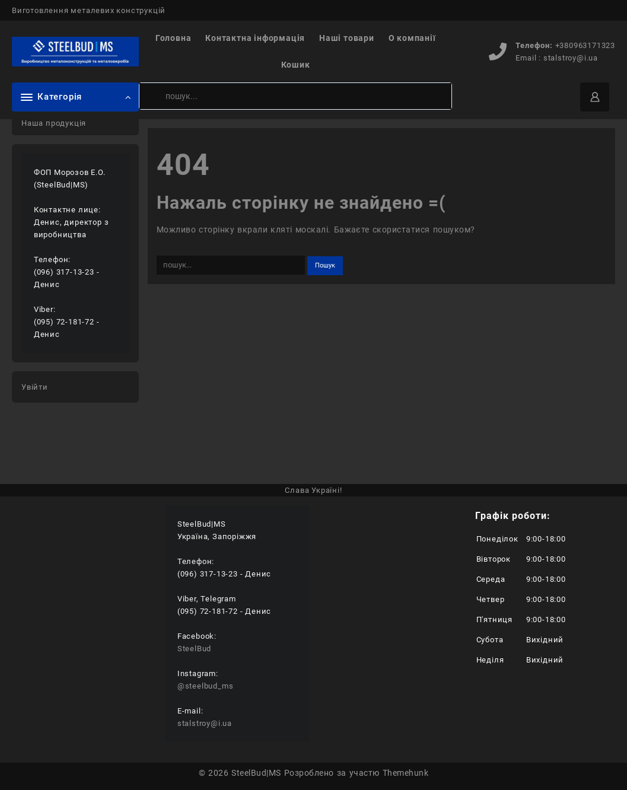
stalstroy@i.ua (570, 57)
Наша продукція (53, 123)
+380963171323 (585, 45)
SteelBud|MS (256, 773)
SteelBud (194, 648)
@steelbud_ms (205, 685)
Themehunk (405, 773)
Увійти (34, 387)
